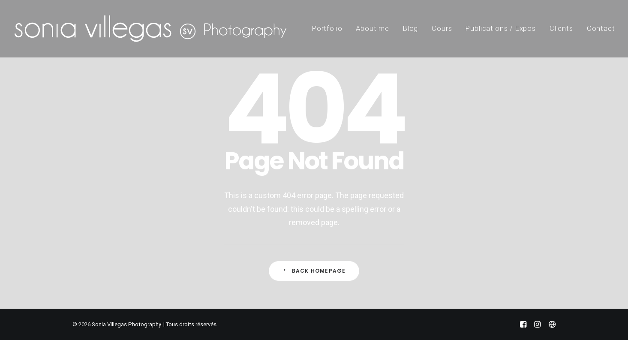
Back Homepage (314, 270)
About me (372, 28)
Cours (442, 28)
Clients (561, 28)
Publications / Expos (501, 28)
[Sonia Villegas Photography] (150, 29)
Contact (601, 28)
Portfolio (327, 28)
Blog (410, 28)
